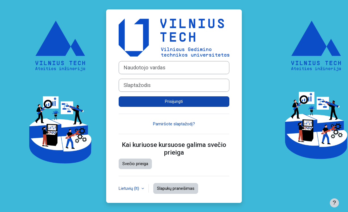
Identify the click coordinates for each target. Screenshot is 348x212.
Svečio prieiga (135, 163)
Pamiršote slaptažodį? (174, 123)
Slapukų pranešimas (175, 188)
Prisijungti (174, 101)
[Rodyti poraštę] (334, 202)
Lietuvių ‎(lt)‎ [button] (129, 188)
